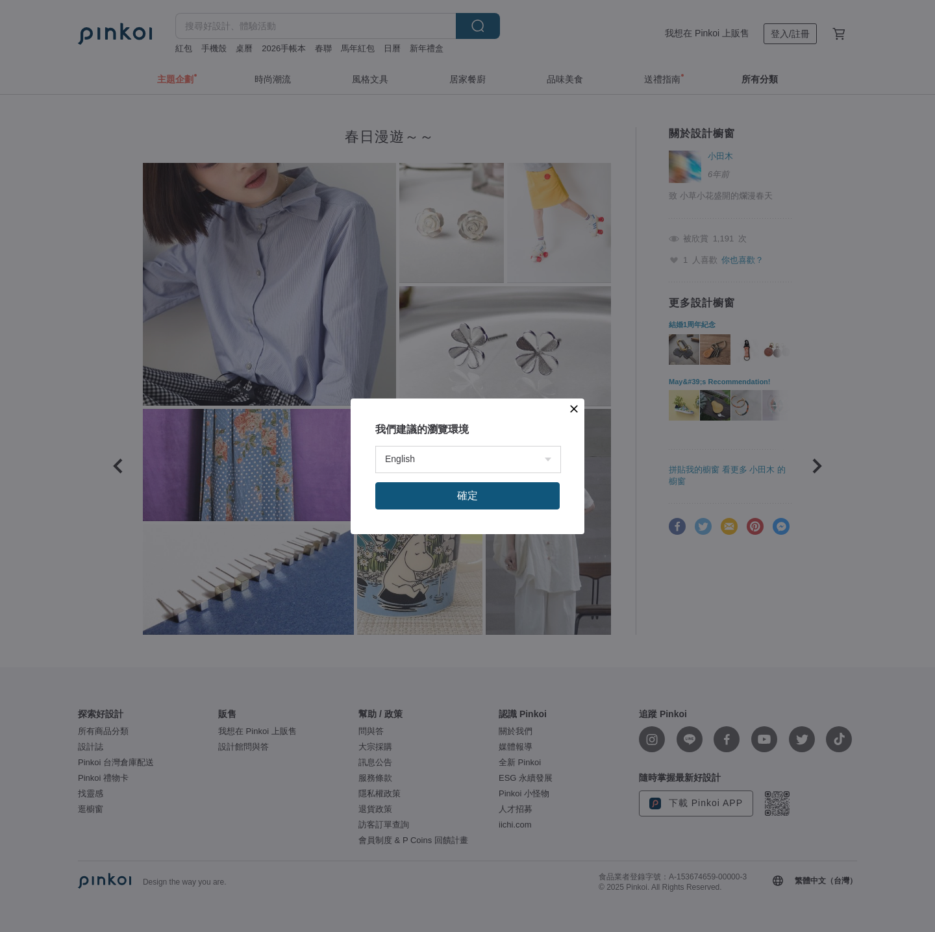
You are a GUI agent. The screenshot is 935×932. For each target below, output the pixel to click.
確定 (467, 495)
